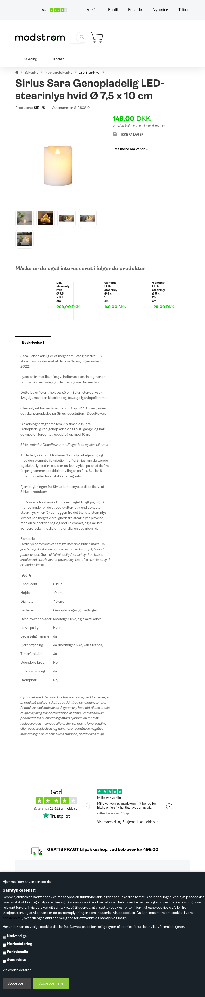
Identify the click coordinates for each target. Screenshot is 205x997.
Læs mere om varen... (130, 149)
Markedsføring (19, 944)
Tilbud (184, 10)
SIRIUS (39, 108)
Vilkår (92, 10)
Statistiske (16, 960)
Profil (113, 10)
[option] (24, 218)
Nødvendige (17, 936)
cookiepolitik (12, 918)
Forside (135, 10)
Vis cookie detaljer (17, 970)
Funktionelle (17, 952)
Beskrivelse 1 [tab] (33, 342)
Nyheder (160, 10)
